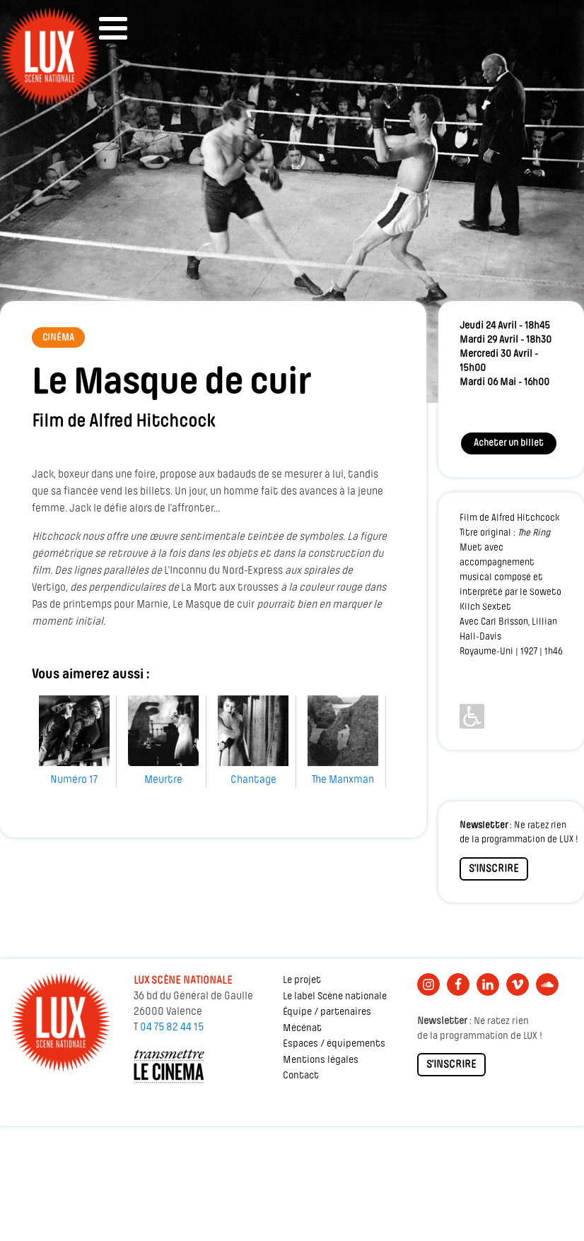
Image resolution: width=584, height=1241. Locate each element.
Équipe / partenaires (327, 1012)
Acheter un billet (509, 443)
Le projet (302, 980)
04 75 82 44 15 (172, 1027)
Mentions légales (320, 1060)
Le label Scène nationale (335, 997)
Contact (301, 1076)
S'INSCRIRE (494, 869)
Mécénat (302, 1028)
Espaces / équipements (334, 1044)
